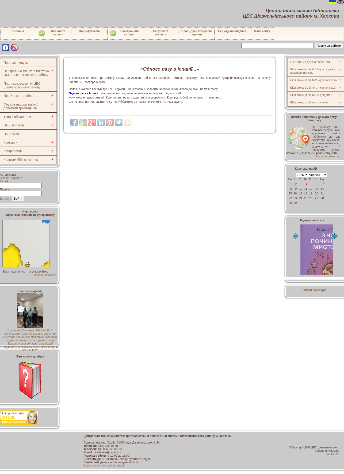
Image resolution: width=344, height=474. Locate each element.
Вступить (6, 198)
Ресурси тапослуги (160, 33)
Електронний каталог (124, 33)
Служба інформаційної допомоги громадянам (21, 106)
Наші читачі (12, 134)
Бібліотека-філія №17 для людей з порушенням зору (312, 71)
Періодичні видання (232, 31)
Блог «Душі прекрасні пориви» (196, 33)
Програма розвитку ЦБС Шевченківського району (22, 85)
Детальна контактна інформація (104, 465)
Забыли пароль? (11, 178)
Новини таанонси (51, 33)
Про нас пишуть (16, 62)
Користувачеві (89, 31)
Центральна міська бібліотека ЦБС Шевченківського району (26, 73)
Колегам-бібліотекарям (21, 160)
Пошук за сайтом (329, 45)
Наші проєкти (14, 125)
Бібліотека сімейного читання (309, 102)
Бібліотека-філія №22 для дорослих (313, 80)
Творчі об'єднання (17, 117)
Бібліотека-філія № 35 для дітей (311, 95)
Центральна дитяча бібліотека (310, 62)
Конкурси (10, 142)
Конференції (13, 151)
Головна (18, 31)
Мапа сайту (262, 31)
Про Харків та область (21, 96)
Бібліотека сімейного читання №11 (313, 87)
